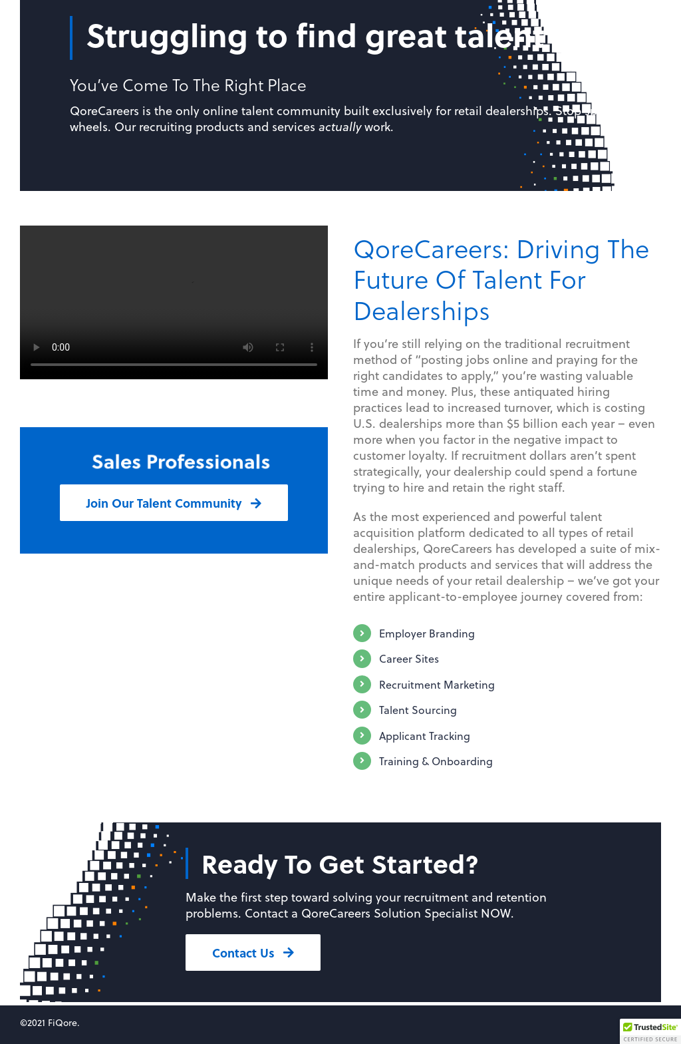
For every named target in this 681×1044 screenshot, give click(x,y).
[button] (650, 1031)
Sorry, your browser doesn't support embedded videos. (174, 302)
